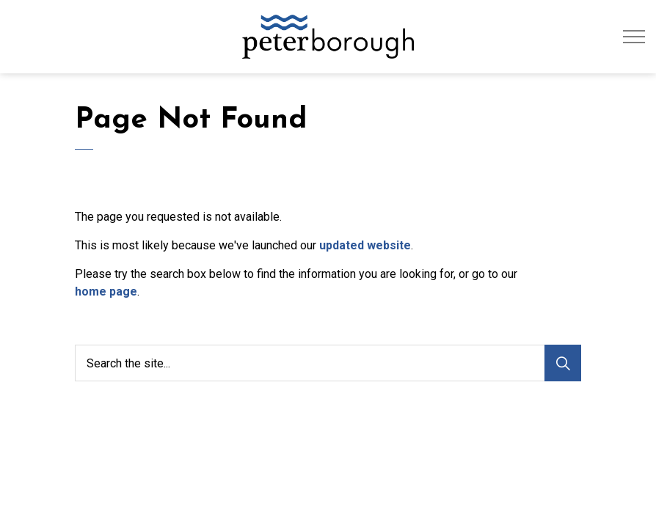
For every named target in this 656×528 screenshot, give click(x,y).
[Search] (562, 363)
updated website (365, 245)
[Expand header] (634, 36)
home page (106, 291)
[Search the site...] (328, 363)
